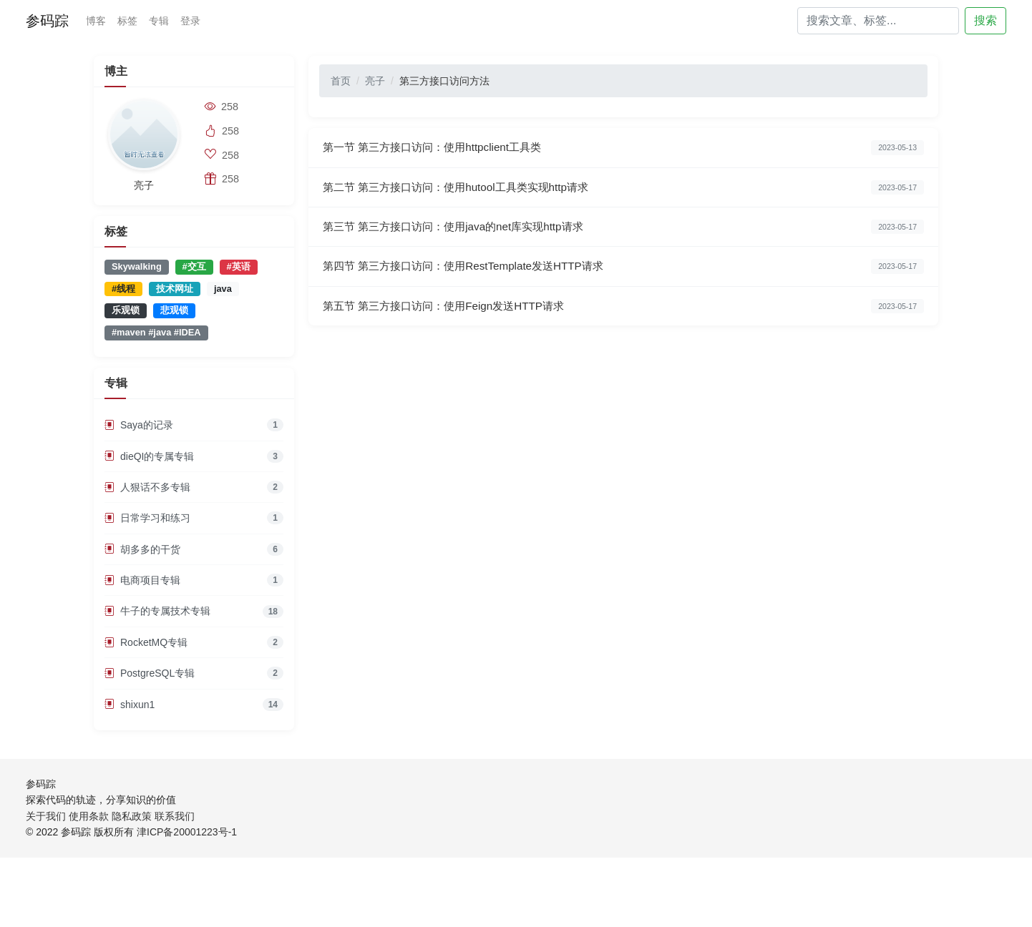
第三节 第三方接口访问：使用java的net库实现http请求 (453, 226)
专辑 (159, 20)
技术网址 (174, 288)
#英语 (238, 266)
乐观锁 (126, 310)
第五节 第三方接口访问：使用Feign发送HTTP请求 (443, 306)
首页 (341, 81)
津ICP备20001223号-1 (187, 832)
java (223, 288)
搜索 (985, 20)
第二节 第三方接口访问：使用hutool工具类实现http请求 (455, 187)
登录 (190, 20)
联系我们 (175, 816)
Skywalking (137, 266)
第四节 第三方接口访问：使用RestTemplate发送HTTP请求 (463, 266)
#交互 (194, 266)
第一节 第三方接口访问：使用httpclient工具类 (432, 147)
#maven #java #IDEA (156, 332)
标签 (127, 20)
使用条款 (89, 816)
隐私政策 (132, 816)
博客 (96, 20)
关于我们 (46, 816)
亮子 (375, 81)
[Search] (878, 20)
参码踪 (47, 21)
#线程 (123, 288)
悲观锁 (174, 310)
